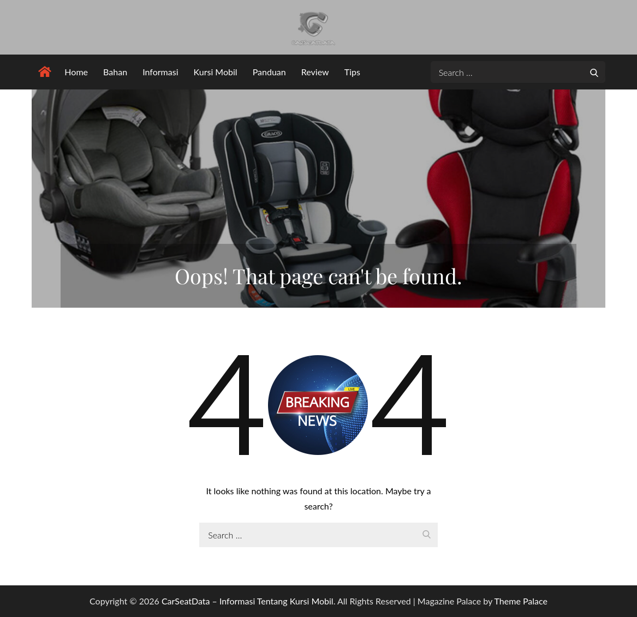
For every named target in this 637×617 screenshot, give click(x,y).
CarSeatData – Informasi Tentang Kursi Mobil (248, 601)
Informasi (160, 72)
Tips (352, 72)
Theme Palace (521, 601)
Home (76, 72)
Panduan (269, 72)
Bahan (115, 72)
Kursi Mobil (215, 72)
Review (315, 72)
